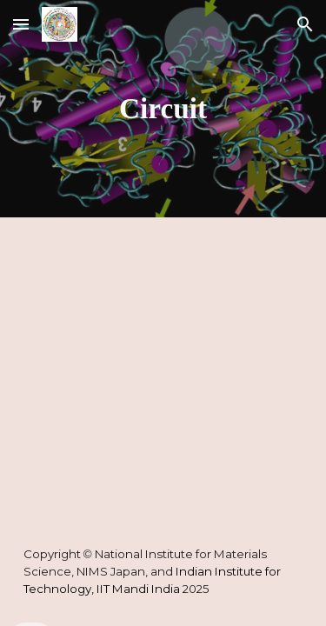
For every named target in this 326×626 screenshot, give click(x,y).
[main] (163, 109)
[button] (21, 24)
